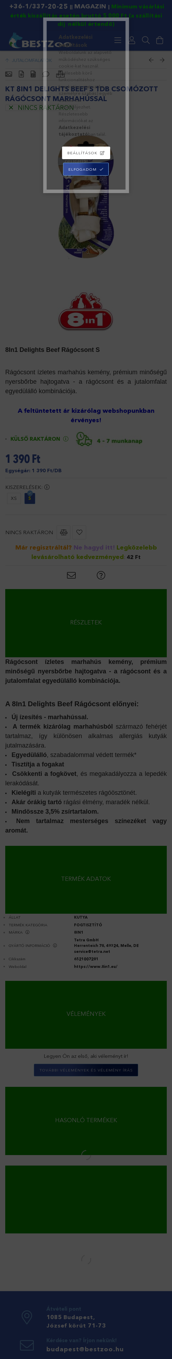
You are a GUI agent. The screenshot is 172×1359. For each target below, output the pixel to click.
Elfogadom (82, 169)
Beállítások (82, 152)
